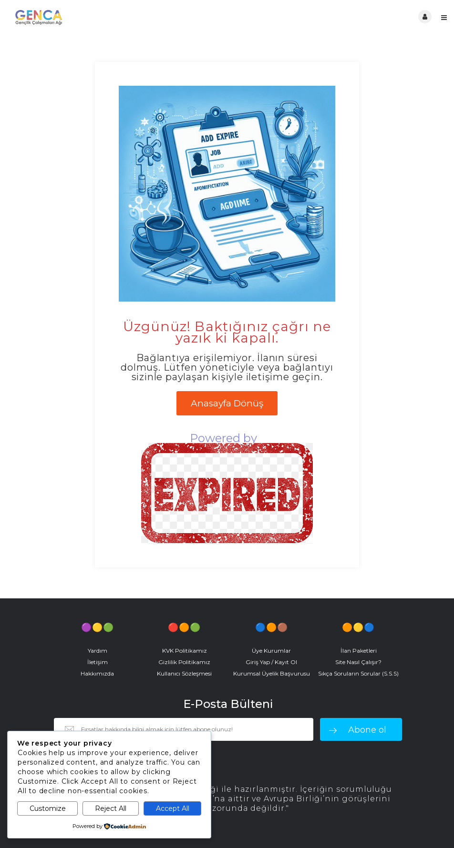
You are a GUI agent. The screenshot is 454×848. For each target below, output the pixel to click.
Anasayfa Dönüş (227, 403)
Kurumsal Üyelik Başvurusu (271, 673)
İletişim (97, 662)
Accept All (172, 808)
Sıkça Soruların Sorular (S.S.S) (358, 673)
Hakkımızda (97, 673)
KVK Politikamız (184, 650)
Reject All (110, 808)
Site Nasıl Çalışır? (358, 662)
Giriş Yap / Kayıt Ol (271, 662)
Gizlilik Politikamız (184, 662)
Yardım (97, 650)
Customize (48, 808)
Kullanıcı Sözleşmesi (184, 673)
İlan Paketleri (358, 650)
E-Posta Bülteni (228, 704)
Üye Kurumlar (271, 650)
